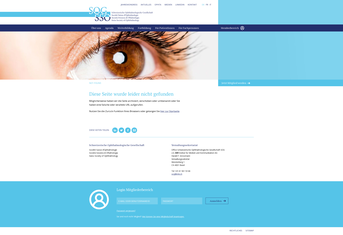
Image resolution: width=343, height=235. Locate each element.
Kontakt (192, 4)
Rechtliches (236, 231)
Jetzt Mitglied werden (234, 84)
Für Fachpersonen (189, 29)
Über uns (96, 29)
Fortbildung (144, 29)
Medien (168, 4)
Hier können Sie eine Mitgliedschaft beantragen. (163, 217)
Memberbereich (230, 29)
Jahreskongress (129, 4)
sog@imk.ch (177, 175)
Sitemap (250, 231)
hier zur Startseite (169, 112)
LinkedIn (179, 4)
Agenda (109, 29)
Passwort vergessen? (126, 211)
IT (210, 4)
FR (207, 4)
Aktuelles (146, 4)
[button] (115, 131)
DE (203, 4)
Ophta (158, 4)
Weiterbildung (126, 29)
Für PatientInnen (165, 29)
